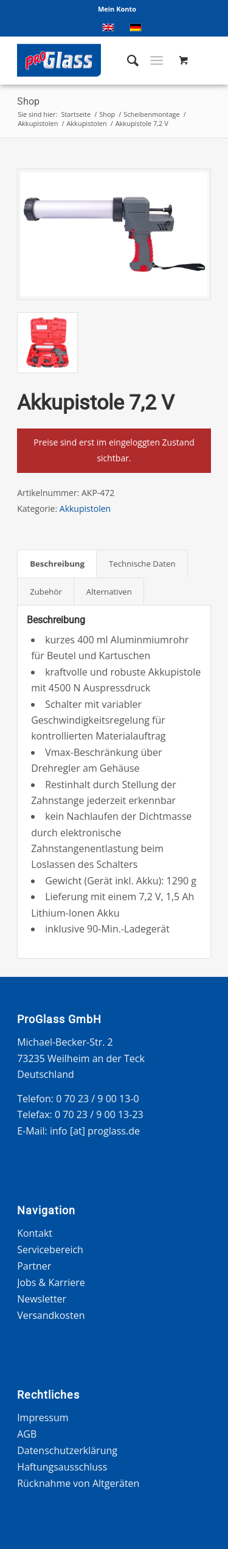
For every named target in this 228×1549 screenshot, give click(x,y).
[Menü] (156, 60)
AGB (26, 1434)
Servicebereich (50, 1249)
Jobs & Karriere (51, 1282)
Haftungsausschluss (62, 1467)
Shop (28, 101)
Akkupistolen (85, 508)
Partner (34, 1266)
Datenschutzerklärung (67, 1450)
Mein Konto (117, 8)
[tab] (57, 564)
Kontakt (34, 1233)
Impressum (42, 1417)
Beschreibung (57, 563)
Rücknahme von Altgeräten (78, 1483)
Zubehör (46, 591)
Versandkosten (51, 1315)
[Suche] (127, 60)
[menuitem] (117, 9)
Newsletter (41, 1299)
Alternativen (109, 591)
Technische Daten (142, 563)
